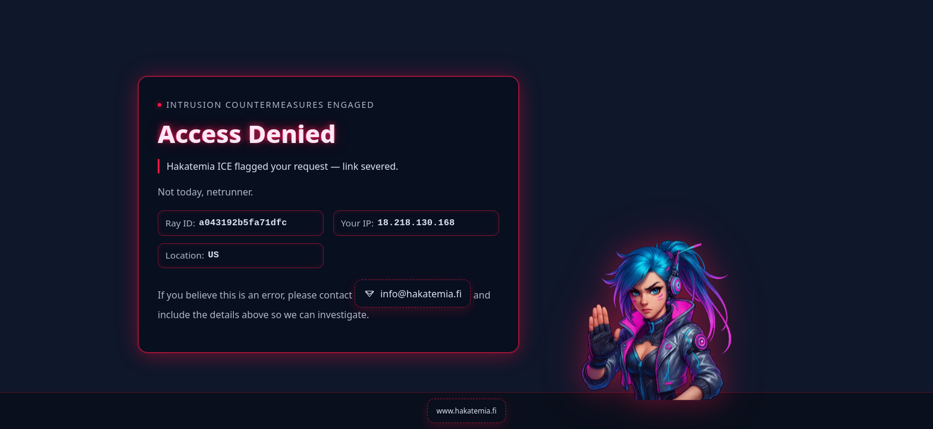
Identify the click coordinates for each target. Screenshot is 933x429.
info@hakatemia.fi (413, 293)
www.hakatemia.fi (467, 411)
